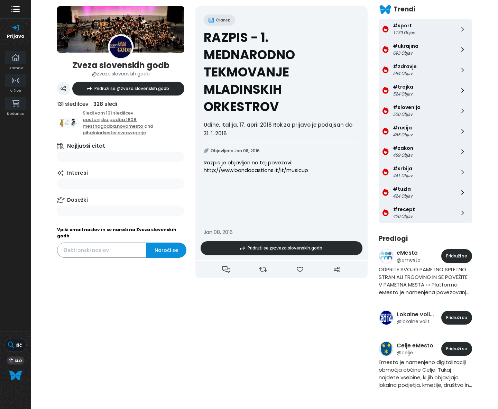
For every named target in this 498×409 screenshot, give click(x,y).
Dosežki (77, 199)
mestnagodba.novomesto (113, 126)
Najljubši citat (86, 145)
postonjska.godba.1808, (110, 119)
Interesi (77, 172)
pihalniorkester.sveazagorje (114, 132)
